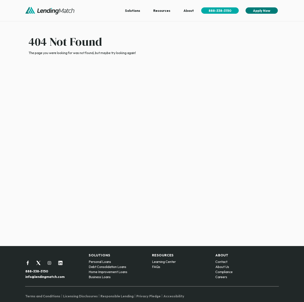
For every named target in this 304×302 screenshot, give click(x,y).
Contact (221, 262)
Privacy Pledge (148, 296)
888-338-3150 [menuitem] (220, 10)
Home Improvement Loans (108, 272)
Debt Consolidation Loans (107, 267)
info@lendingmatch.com (45, 277)
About (188, 10)
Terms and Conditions (42, 296)
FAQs (156, 267)
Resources (161, 10)
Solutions (132, 10)
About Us (222, 267)
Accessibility (173, 296)
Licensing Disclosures (80, 296)
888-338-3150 (36, 271)
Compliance (224, 272)
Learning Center (164, 262)
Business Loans (100, 277)
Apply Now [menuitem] (261, 10)
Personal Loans (100, 262)
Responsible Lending (117, 296)
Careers (221, 277)
